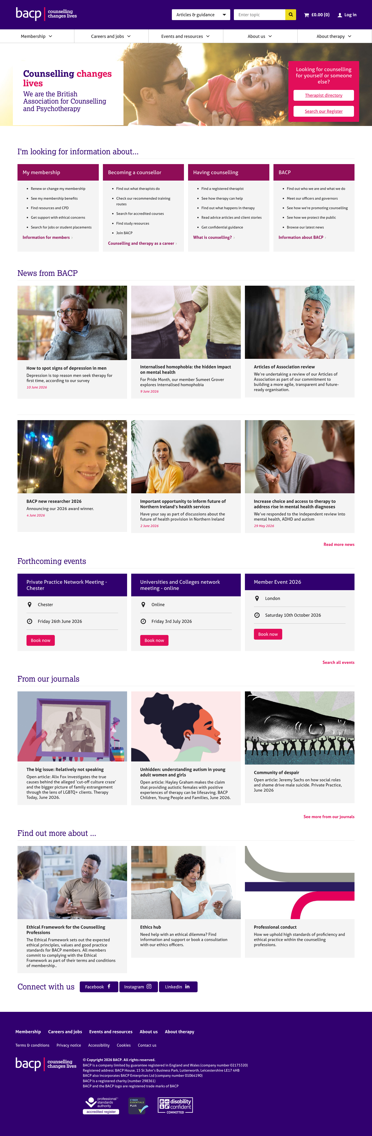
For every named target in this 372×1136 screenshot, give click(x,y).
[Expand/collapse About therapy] (349, 36)
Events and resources (182, 36)
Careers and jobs (107, 36)
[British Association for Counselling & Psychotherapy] (46, 14)
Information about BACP (301, 237)
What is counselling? (212, 237)
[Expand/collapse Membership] (50, 36)
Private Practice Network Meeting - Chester (66, 585)
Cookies (124, 1045)
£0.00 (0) (320, 14)
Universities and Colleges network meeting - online (180, 585)
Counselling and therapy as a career (141, 243)
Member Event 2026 (277, 582)
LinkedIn (177, 986)
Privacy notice (69, 1045)
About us (256, 36)
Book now (40, 640)
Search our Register (324, 111)
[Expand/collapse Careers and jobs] (129, 36)
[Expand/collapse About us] (270, 36)
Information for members (46, 237)
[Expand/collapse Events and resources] (208, 36)
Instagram (138, 986)
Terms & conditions (32, 1045)
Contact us (147, 1045)
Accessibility (99, 1045)
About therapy (331, 36)
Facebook (98, 986)
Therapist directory (323, 95)
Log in (350, 14)
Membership (33, 36)
